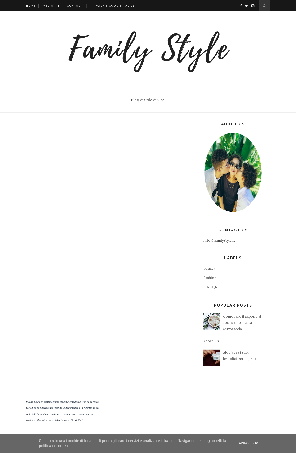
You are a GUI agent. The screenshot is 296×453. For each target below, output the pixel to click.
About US (211, 341)
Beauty (209, 268)
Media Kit (51, 5)
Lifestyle (210, 287)
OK (255, 443)
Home (31, 5)
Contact (75, 5)
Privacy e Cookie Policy (113, 5)
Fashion (209, 277)
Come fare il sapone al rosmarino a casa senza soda (242, 322)
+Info (244, 443)
